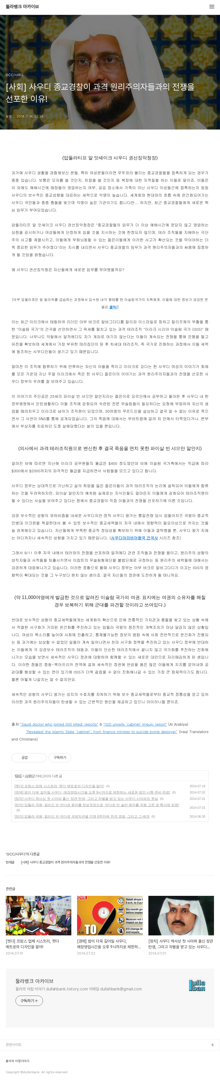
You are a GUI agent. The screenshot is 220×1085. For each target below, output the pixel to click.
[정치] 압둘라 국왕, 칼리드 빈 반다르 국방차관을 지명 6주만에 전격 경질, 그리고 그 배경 (82, 816)
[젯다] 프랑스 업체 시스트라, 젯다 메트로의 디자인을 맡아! (59, 786)
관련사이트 (13, 1045)
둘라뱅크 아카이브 (22, 6)
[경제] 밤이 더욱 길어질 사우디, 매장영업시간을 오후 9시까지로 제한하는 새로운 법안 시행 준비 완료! (92, 792)
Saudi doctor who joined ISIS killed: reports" (59, 724)
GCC (18, 776)
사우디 (29, 776)
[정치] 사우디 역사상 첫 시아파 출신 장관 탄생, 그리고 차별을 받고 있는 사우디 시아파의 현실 (86, 799)
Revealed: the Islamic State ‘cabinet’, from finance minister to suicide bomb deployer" (102, 731)
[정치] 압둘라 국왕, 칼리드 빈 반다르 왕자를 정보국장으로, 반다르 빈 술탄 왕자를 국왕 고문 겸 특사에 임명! (97, 805)
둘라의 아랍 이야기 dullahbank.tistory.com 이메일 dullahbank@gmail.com (78, 989)
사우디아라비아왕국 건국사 (134, 537)
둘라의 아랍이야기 (18, 1061)
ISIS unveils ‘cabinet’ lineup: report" (136, 724)
